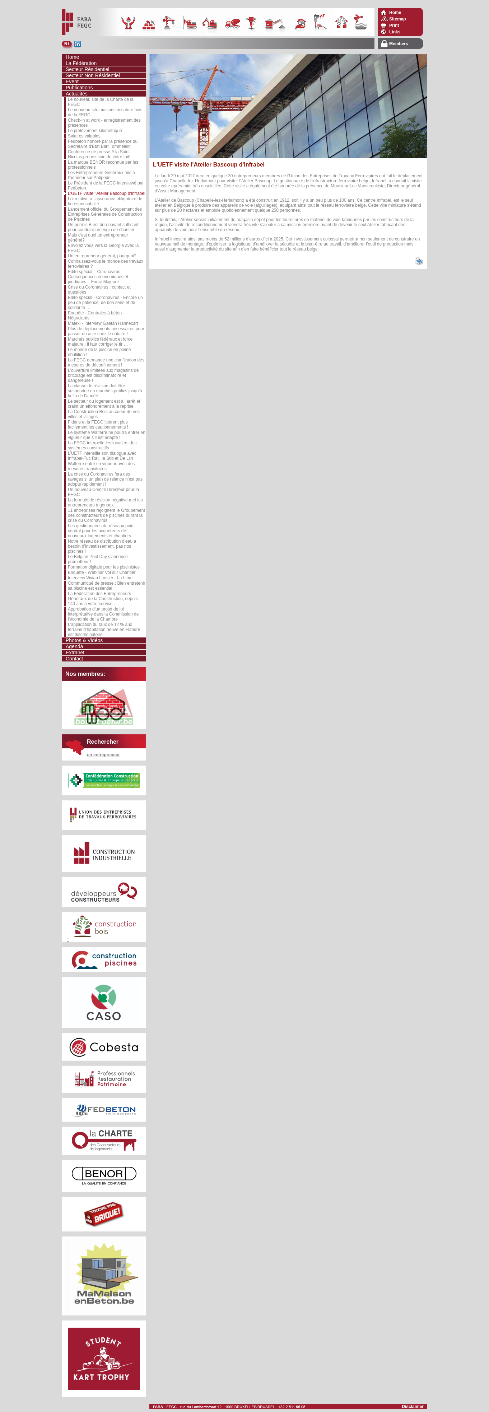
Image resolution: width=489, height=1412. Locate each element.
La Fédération (81, 63)
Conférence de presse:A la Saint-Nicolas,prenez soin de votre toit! (99, 154)
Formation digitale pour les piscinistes (104, 567)
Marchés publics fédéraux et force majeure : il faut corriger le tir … (100, 342)
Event (72, 81)
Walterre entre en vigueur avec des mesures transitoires (101, 466)
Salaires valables (84, 136)
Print (394, 25)
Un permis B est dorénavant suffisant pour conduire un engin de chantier (103, 227)
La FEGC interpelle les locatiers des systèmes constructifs (102, 445)
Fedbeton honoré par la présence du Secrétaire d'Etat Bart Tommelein (103, 144)
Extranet (75, 652)
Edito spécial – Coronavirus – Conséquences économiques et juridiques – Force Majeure (98, 276)
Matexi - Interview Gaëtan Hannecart (103, 323)
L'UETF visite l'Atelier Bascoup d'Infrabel (106, 193)
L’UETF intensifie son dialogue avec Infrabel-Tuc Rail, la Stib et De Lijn (102, 456)
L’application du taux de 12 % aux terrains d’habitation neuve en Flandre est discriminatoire (104, 629)
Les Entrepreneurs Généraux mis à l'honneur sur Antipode (101, 175)
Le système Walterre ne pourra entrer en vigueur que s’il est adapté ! (106, 435)
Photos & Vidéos (84, 640)
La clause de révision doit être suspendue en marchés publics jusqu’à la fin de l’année (105, 390)
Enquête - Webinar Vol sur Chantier (102, 572)
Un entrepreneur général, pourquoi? (102, 255)
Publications (79, 87)
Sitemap (397, 19)
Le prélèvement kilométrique (95, 130)
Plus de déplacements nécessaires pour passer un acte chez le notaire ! (106, 331)
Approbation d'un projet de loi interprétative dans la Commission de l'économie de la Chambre (103, 614)
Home (395, 12)
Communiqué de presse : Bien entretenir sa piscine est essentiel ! (106, 586)
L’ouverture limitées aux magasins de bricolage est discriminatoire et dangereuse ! (103, 375)
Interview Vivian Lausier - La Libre (100, 577)
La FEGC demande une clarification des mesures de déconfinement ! (106, 362)
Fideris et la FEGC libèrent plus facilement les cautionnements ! (98, 425)
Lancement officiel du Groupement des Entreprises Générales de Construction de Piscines (105, 214)
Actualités (77, 94)
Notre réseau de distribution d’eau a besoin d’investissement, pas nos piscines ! (102, 546)
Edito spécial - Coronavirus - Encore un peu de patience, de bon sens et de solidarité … (105, 302)
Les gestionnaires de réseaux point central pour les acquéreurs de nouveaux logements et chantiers (101, 530)
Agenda (74, 646)
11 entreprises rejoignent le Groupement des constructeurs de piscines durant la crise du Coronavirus (106, 515)
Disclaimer (413, 1406)
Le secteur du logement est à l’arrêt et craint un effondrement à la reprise (104, 404)
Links (394, 31)
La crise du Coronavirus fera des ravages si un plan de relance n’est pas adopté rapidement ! (105, 479)
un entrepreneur (103, 754)
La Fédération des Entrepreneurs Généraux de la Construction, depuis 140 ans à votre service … (103, 598)
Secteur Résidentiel (87, 69)
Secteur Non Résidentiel (93, 75)
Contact (74, 658)
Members (398, 43)
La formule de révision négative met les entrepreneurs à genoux (105, 502)
